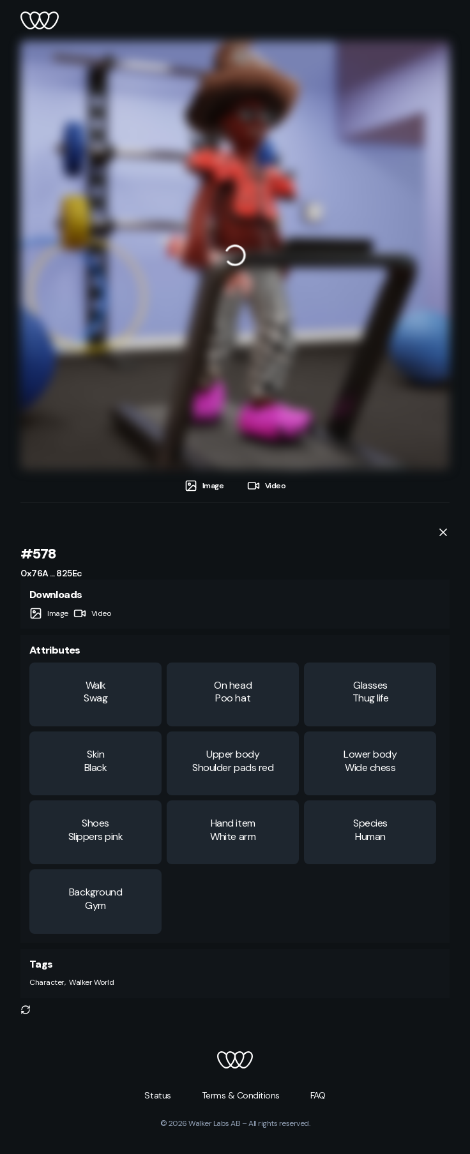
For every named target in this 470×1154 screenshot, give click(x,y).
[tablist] (235, 486)
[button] (25, 1010)
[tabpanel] (235, 255)
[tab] (204, 486)
